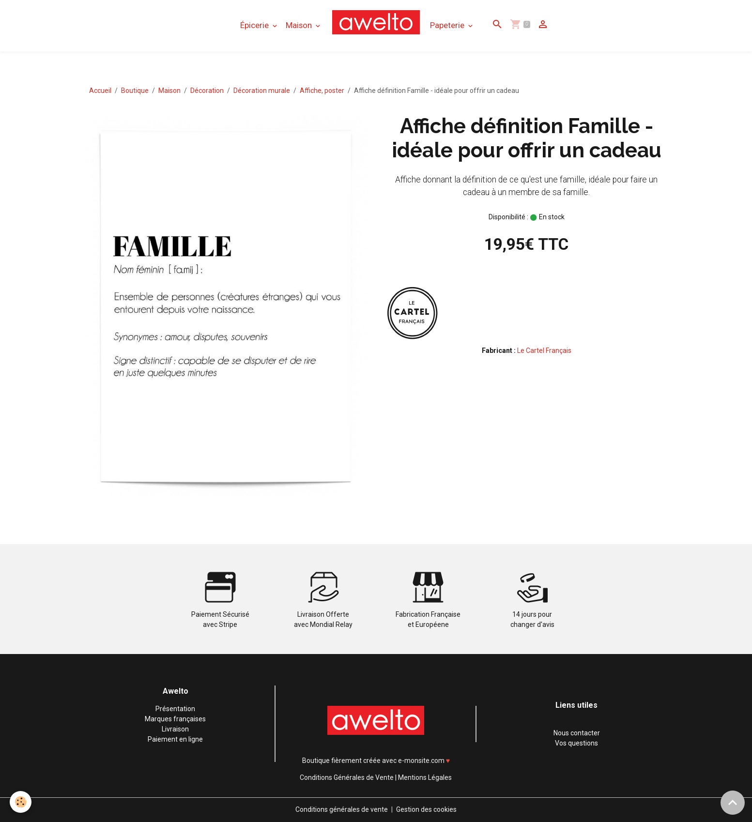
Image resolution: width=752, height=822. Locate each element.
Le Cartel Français (544, 350)
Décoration (207, 90)
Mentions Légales (425, 777)
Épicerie (255, 25)
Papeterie (448, 25)
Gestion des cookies (426, 809)
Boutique (135, 90)
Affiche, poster (322, 90)
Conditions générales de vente (341, 809)
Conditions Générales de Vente (347, 777)
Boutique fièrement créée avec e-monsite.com (373, 760)
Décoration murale (261, 90)
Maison (300, 25)
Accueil (100, 90)
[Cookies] (20, 802)
